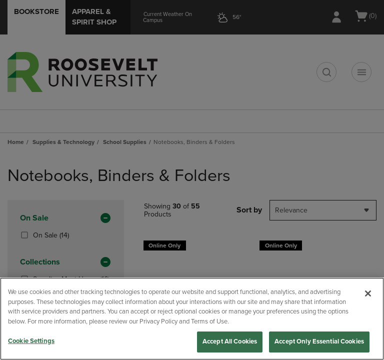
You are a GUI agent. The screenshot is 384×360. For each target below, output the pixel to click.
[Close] (368, 293)
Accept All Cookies (229, 342)
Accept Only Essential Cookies (319, 342)
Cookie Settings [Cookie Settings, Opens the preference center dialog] (31, 341)
